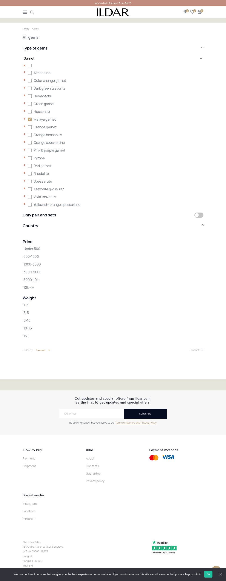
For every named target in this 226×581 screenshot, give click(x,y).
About (90, 458)
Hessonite (42, 111)
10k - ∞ (29, 287)
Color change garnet (50, 80)
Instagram (30, 504)
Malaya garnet (45, 119)
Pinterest (29, 519)
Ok (208, 574)
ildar (89, 450)
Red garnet (42, 165)
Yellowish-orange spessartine (57, 204)
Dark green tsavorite (50, 88)
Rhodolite (41, 173)
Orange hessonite (48, 134)
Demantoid (42, 96)
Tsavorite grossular (49, 189)
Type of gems (113, 48)
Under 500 (32, 248)
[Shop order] (43, 350)
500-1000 (31, 256)
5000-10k (31, 279)
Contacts (92, 466)
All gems (30, 37)
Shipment (29, 466)
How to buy (32, 450)
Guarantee (93, 473)
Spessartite (43, 181)
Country (113, 225)
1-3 (26, 305)
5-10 (27, 320)
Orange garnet (45, 127)
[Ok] (220, 574)
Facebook (29, 511)
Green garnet (44, 103)
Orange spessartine (49, 142)
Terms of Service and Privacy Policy (136, 422)
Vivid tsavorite (45, 196)
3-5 (26, 312)
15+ (26, 336)
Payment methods (163, 450)
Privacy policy (95, 481)
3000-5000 (33, 272)
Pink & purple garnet (50, 150)
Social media (33, 495)
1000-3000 (32, 264)
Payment (29, 458)
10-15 (28, 328)
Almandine (42, 72)
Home (26, 28)
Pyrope (39, 158)
